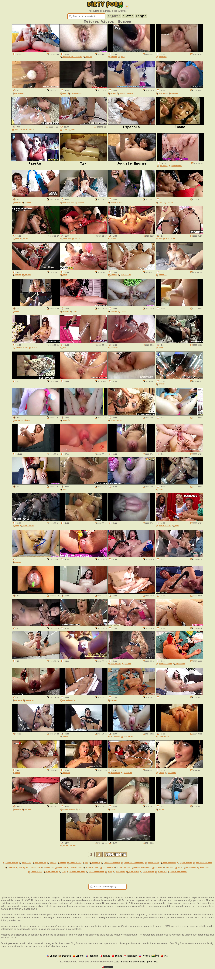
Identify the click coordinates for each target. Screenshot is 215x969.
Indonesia (132, 956)
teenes (63, 864)
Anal (113, 810)
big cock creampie (204, 864)
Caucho (28, 276)
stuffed (53, 864)
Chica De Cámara (22, 421)
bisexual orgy (92, 868)
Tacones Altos (21, 349)
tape (110, 872)
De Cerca (163, 167)
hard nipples (52, 872)
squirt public (186, 864)
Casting (114, 349)
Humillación (76, 94)
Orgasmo (81, 203)
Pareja (114, 312)
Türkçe (118, 956)
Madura (28, 203)
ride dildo (26, 864)
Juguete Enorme (126, 94)
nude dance (134, 872)
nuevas (128, 16)
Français (93, 956)
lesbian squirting (112, 864)
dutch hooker (148, 872)
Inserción (180, 665)
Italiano (106, 956)
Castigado (128, 774)
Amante (66, 312)
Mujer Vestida (165, 527)
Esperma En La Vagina (72, 58)
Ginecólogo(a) (69, 701)
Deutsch (66, 956)
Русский (146, 956)
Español (80, 956)
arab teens (204, 868)
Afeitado (162, 276)
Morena (114, 276)
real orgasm (108, 868)
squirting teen (123, 868)
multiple (96, 864)
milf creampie (169, 864)
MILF (161, 203)
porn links (152, 961)
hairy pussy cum (33, 868)
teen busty (120, 872)
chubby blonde (11, 864)
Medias (34, 349)
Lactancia (163, 94)
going (180, 868)
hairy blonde (75, 864)
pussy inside (153, 864)
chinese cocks (76, 868)
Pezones (174, 94)
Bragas (18, 810)
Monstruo (162, 58)
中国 (166, 956)
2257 (116, 961)
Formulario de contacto (133, 961)
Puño (161, 349)
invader (11, 868)
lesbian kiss (36, 872)
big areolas (40, 864)
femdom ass (48, 868)
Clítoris (67, 240)
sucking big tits (77, 872)
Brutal (26, 240)
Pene (17, 312)
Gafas (113, 240)
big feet (170, 868)
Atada (31, 131)
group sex (61, 868)
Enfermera (172, 774)
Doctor (18, 203)
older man (162, 872)
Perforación (177, 167)
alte (64, 872)
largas (141, 16)
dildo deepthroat (96, 872)
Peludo (89, 58)
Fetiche (18, 701)
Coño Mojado (126, 276)
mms (86, 864)
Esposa (28, 810)
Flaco (65, 131)
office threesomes (142, 868)
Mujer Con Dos (69, 847)
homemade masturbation (134, 864)
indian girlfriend (178, 872)
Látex (161, 774)
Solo (123, 58)
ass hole (158, 868)
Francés (66, 421)
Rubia (17, 774)
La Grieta (19, 94)
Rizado (114, 58)
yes (20, 868)
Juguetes (30, 701)
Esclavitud (116, 665)
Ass (160, 240)
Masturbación (69, 810)
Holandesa (115, 738)
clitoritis (191, 868)
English (53, 956)
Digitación (170, 240)
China (113, 94)
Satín (77, 240)
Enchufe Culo (116, 203)
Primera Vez (68, 203)
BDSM (65, 94)
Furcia (114, 701)
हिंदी (157, 956)
